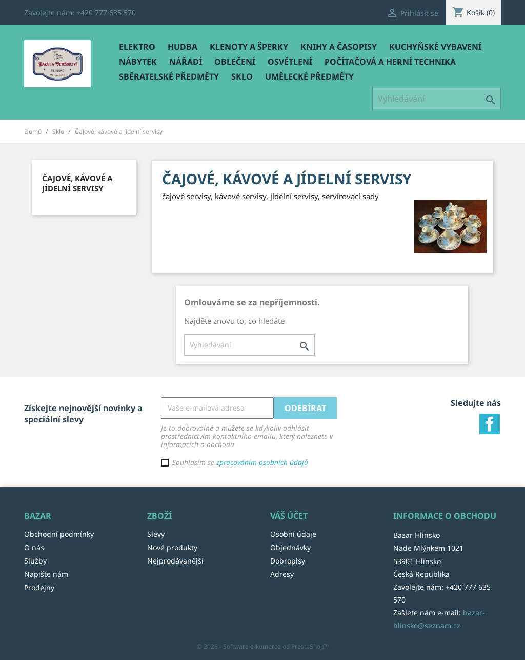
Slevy (156, 534)
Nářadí (185, 61)
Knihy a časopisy (338, 46)
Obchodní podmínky (59, 534)
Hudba (182, 46)
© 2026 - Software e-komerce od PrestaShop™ (263, 646)
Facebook (489, 424)
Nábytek (138, 61)
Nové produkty (172, 547)
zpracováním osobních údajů (262, 462)
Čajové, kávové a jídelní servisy (77, 183)
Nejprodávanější (175, 561)
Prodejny (39, 587)
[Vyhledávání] (436, 98)
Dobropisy (287, 561)
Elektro (137, 46)
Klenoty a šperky (249, 46)
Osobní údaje (293, 534)
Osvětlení (290, 61)
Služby (35, 561)
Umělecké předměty (309, 76)
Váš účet (289, 515)
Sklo (242, 76)
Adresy (282, 574)
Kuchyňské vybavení (435, 46)
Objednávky (290, 547)
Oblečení (234, 61)
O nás (34, 547)
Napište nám (46, 574)
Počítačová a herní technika (390, 61)
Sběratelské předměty (169, 76)
